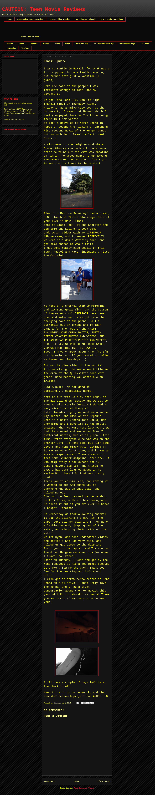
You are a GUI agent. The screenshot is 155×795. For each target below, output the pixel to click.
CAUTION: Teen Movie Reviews (43, 9)
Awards (10, 44)
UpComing (11, 48)
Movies (46, 44)
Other (67, 44)
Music (57, 44)
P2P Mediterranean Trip (103, 44)
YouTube (25, 48)
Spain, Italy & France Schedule (30, 19)
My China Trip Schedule (86, 19)
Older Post (104, 781)
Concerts (34, 44)
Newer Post (50, 781)
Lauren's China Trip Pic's (59, 19)
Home (9, 19)
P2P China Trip (81, 44)
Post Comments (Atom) (84, 788)
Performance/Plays (127, 44)
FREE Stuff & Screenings (112, 19)
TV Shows (145, 44)
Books (21, 44)
